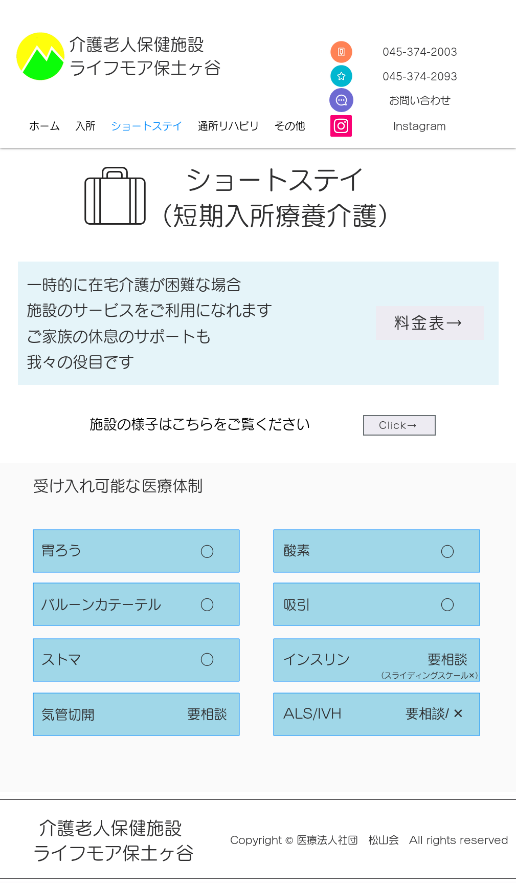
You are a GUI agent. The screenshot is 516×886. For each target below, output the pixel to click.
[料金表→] (430, 323)
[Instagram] (341, 126)
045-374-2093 (420, 76)
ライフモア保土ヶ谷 (145, 67)
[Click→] (399, 425)
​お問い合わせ (420, 100)
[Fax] (341, 76)
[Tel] (341, 52)
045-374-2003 (420, 52)
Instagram (419, 126)
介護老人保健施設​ (113, 828)
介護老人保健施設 (136, 44)
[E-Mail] (341, 100)
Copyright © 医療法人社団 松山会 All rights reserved (369, 840)
